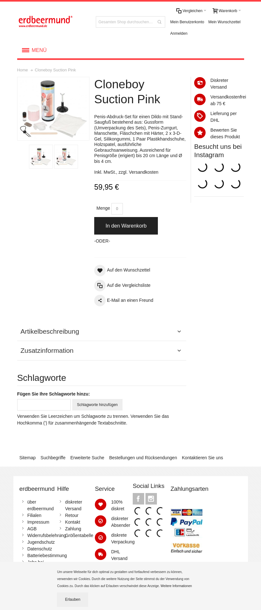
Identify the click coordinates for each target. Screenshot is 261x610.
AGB (32, 528)
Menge (103, 208)
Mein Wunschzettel (224, 22)
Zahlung (73, 528)
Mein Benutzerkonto (187, 22)
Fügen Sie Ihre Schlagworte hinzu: (53, 393)
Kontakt (72, 522)
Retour (71, 515)
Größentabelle (79, 535)
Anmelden (178, 33)
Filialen (34, 515)
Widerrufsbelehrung (46, 535)
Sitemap (27, 457)
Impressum (38, 522)
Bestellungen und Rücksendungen (143, 457)
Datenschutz (39, 548)
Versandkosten (144, 172)
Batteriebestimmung (47, 555)
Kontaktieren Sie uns (202, 457)
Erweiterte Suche (87, 457)
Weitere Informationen (177, 586)
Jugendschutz (41, 542)
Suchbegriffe (52, 457)
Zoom (53, 108)
